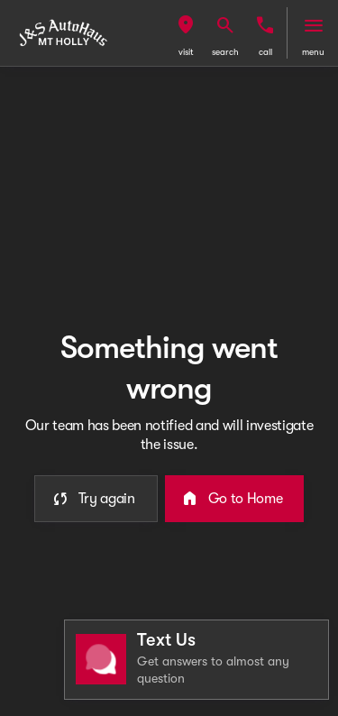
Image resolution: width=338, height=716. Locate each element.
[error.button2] (235, 498)
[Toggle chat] (196, 660)
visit (186, 52)
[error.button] (96, 498)
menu (313, 52)
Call (265, 52)
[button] (186, 33)
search (225, 52)
